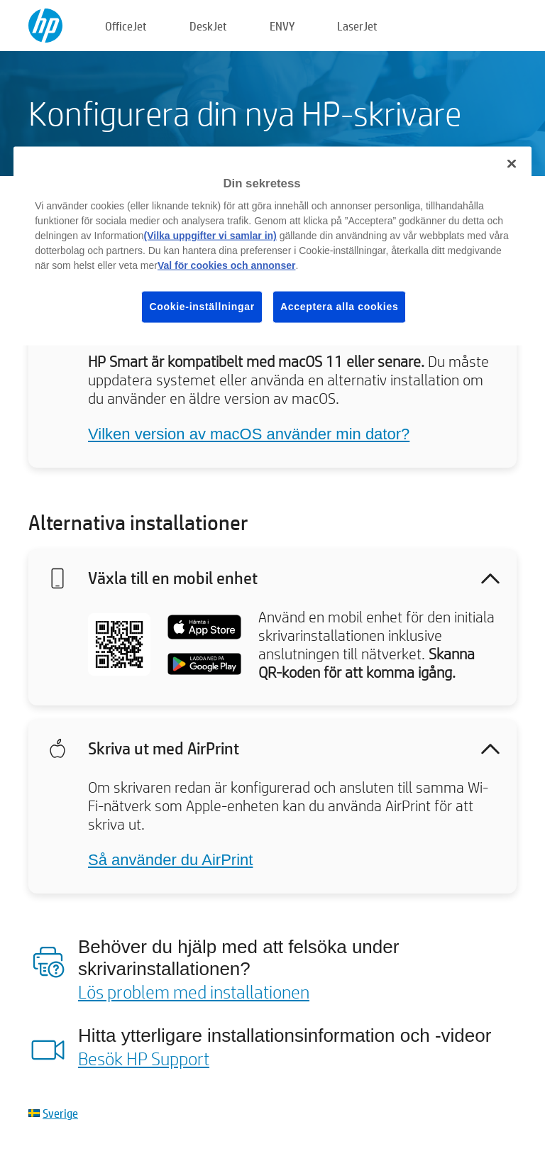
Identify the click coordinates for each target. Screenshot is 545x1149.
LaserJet (357, 26)
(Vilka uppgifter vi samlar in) (210, 235)
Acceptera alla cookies (339, 306)
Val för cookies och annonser (227, 265)
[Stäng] (511, 163)
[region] (272, 245)
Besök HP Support (143, 1058)
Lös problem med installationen (193, 991)
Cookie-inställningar (202, 306)
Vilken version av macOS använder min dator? (248, 434)
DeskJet (208, 26)
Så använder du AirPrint (170, 860)
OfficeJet (126, 26)
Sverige (60, 1113)
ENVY (282, 26)
